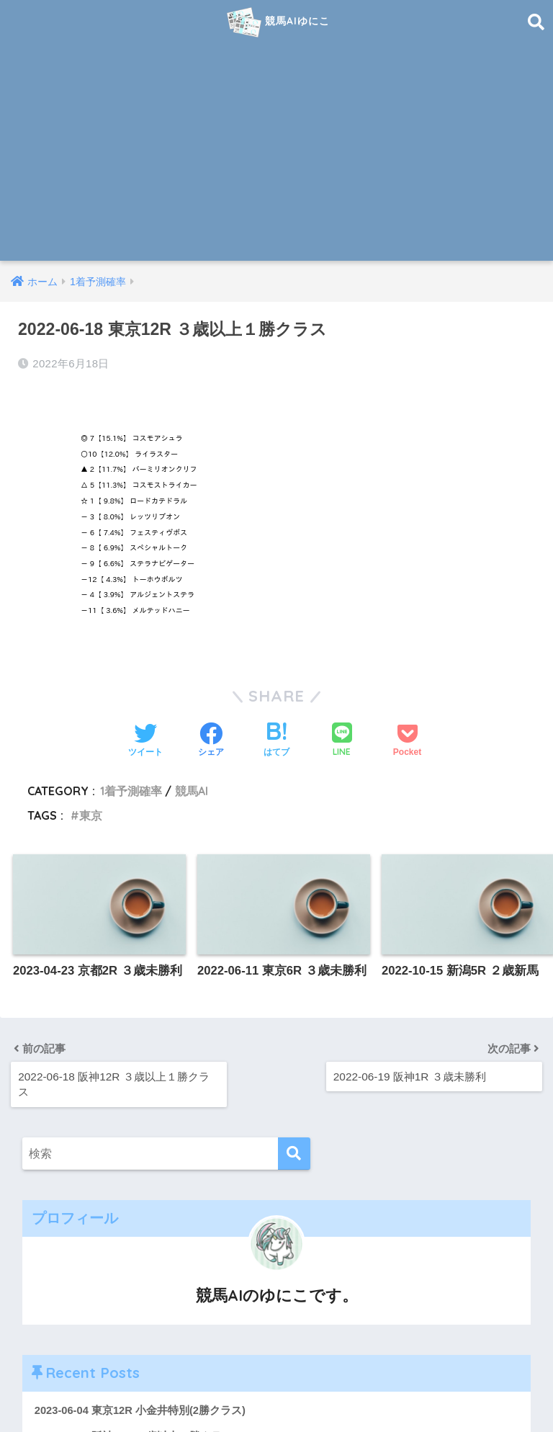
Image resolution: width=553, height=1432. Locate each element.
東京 (90, 814)
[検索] (294, 1153)
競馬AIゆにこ (278, 22)
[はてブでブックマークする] (276, 740)
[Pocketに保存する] (407, 740)
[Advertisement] (276, 153)
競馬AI (191, 789)
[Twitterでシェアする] (145, 740)
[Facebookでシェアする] (211, 740)
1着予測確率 (131, 789)
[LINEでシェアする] (342, 740)
